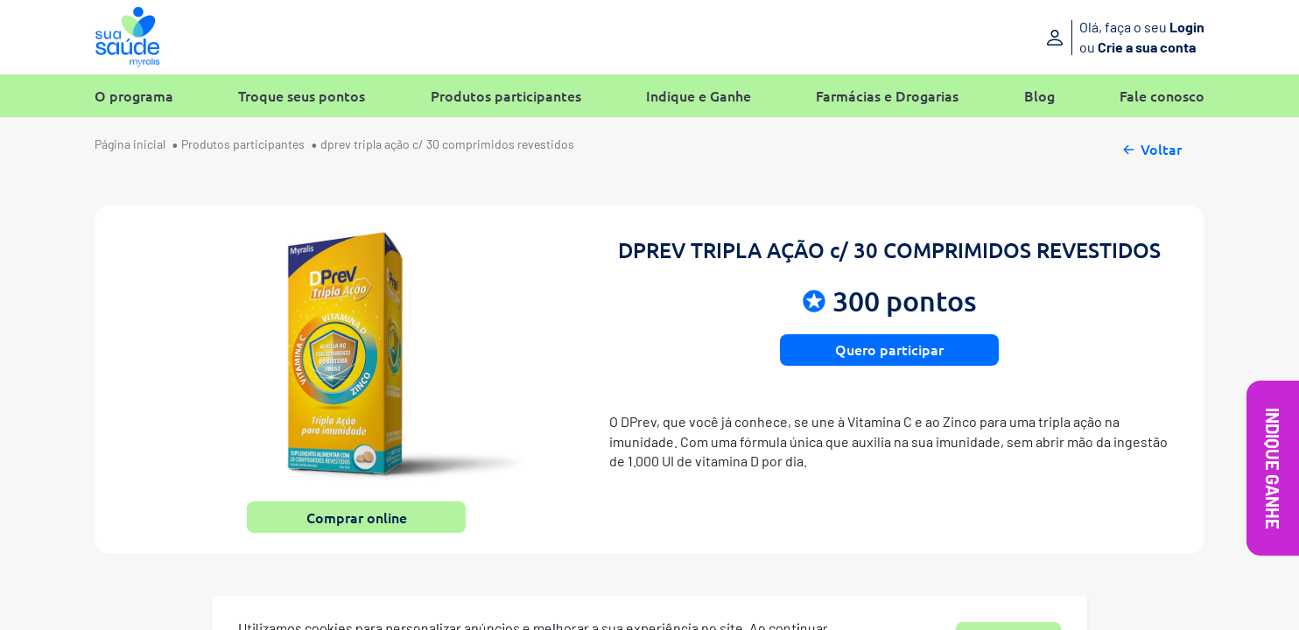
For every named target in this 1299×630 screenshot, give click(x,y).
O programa (134, 96)
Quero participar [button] (889, 349)
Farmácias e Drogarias (887, 96)
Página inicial (130, 143)
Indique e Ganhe (698, 96)
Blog (1039, 96)
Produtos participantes (506, 96)
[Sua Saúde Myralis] (127, 37)
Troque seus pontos (301, 96)
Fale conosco (1162, 96)
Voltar (1151, 147)
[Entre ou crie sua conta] (1076, 37)
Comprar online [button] (356, 517)
